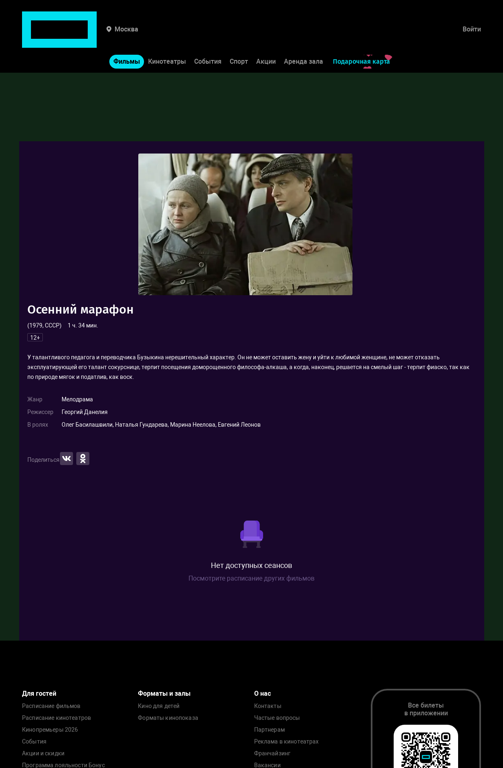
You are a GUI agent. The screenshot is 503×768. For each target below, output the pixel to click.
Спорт (239, 36)
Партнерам (269, 730)
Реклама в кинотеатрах (286, 742)
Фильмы (126, 36)
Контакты (267, 706)
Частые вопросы (277, 718)
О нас (262, 693)
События (208, 36)
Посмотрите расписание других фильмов (251, 578)
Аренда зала (303, 36)
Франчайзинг (272, 753)
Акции (266, 36)
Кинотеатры (167, 36)
